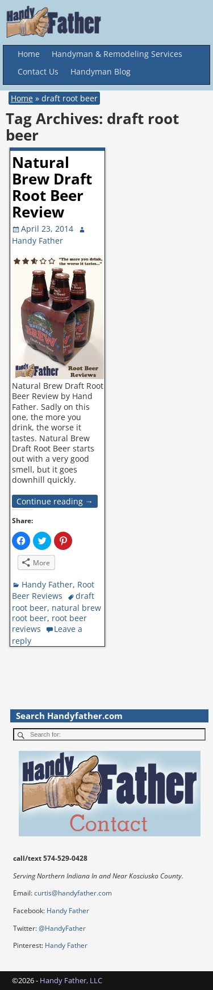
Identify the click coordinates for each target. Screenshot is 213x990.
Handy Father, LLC (71, 980)
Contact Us (38, 71)
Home (29, 53)
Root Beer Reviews (53, 590)
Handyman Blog (100, 71)
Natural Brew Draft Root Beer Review (52, 187)
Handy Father (47, 584)
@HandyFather (62, 928)
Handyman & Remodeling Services (117, 53)
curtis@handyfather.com (73, 893)
